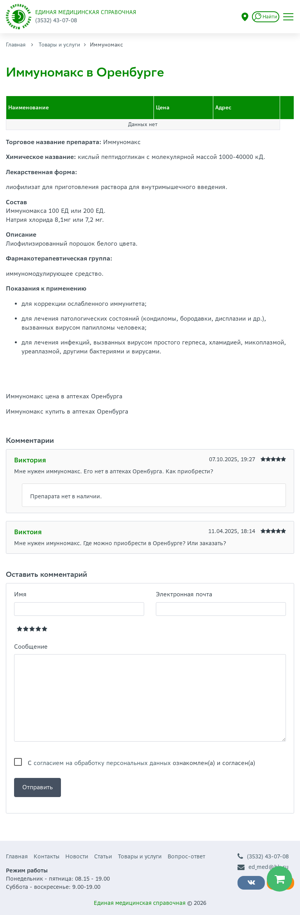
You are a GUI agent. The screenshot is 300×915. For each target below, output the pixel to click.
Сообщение (31, 646)
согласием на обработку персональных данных (102, 763)
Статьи (103, 856)
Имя (20, 594)
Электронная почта (184, 594)
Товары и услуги (59, 44)
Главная (16, 44)
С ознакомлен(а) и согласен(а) (141, 763)
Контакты (46, 856)
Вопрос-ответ (186, 856)
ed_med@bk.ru (263, 867)
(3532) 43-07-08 (263, 856)
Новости (76, 856)
